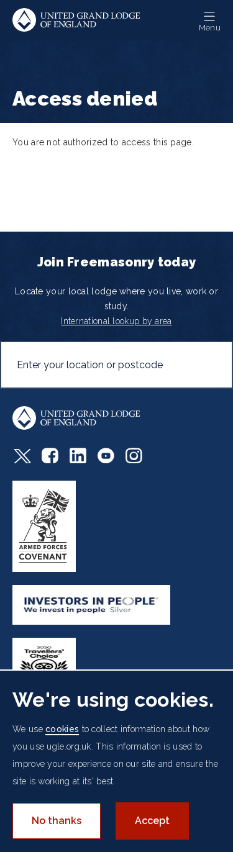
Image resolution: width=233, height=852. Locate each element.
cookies (62, 729)
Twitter (21, 455)
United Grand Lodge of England (76, 20)
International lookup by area (116, 321)
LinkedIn (78, 455)
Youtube (106, 455)
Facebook (50, 455)
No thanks (56, 821)
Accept (152, 821)
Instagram (134, 455)
